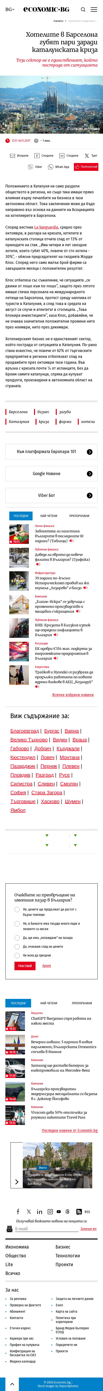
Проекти (64, 1264)
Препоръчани (79, 516)
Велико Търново (28, 739)
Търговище (22, 801)
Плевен (71, 766)
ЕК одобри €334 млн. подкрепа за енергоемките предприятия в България (63, 653)
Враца (79, 739)
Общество (15, 1255)
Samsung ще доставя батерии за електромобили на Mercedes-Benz (60, 1068)
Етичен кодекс (20, 1328)
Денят (34, 1036)
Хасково (50, 801)
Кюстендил (22, 757)
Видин (60, 739)
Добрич (42, 748)
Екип (59, 1305)
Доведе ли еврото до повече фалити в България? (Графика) (62, 559)
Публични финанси (46, 549)
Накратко (37, 1013)
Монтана (70, 757)
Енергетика (42, 667)
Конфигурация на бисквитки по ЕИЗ (23, 1353)
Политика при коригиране (66, 1320)
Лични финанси (44, 526)
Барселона (18, 411)
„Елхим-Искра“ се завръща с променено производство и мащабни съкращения (60, 606)
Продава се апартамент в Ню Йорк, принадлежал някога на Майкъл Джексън (55, 1179)
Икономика (17, 1246)
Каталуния (19, 421)
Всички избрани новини (73, 695)
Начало (58, 21)
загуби (65, 411)
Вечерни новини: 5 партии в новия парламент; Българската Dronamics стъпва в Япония (63, 1047)
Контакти (16, 1318)
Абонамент (17, 1311)
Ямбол (17, 810)
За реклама (18, 1299)
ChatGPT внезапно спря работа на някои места (61, 1021)
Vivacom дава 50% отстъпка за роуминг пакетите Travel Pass (59, 1115)
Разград (45, 775)
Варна (72, 731)
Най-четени (48, 516)
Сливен (46, 783)
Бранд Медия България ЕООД (72, 1330)
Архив (46, 966)
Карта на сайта (66, 1311)
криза (44, 421)
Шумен (72, 801)
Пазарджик (22, 766)
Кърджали (68, 748)
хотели (88, 421)
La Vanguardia (46, 227)
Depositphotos (69, 1386)
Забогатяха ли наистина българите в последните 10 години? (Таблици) (59, 536)
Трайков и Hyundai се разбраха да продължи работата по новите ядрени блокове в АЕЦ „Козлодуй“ (64, 679)
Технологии (68, 1255)
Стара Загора (46, 792)
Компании (41, 596)
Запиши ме (88, 1229)
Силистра (21, 783)
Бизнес (63, 1246)
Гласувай (25, 966)
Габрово (19, 748)
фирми (65, 421)
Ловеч (48, 757)
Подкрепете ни (66, 1345)
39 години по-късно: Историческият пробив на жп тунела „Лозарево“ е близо (62, 583)
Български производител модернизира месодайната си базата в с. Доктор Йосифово (64, 1094)
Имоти (42, 1167)
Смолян (69, 783)
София (18, 792)
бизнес (43, 411)
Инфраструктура (45, 573)
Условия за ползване (71, 1338)
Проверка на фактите (25, 1305)
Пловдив (20, 775)
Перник (49, 766)
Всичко (12, 1273)
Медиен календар (22, 1361)
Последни (21, 516)
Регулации (41, 643)
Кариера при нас (22, 1338)
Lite (9, 1264)
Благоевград (24, 731)
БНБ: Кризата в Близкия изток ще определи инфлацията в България (63, 630)
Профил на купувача (24, 1345)
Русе (64, 775)
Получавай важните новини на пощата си (51, 1221)
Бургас (51, 731)
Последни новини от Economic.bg (70, 1131)
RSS (83, 1212)
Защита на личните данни (74, 1299)
